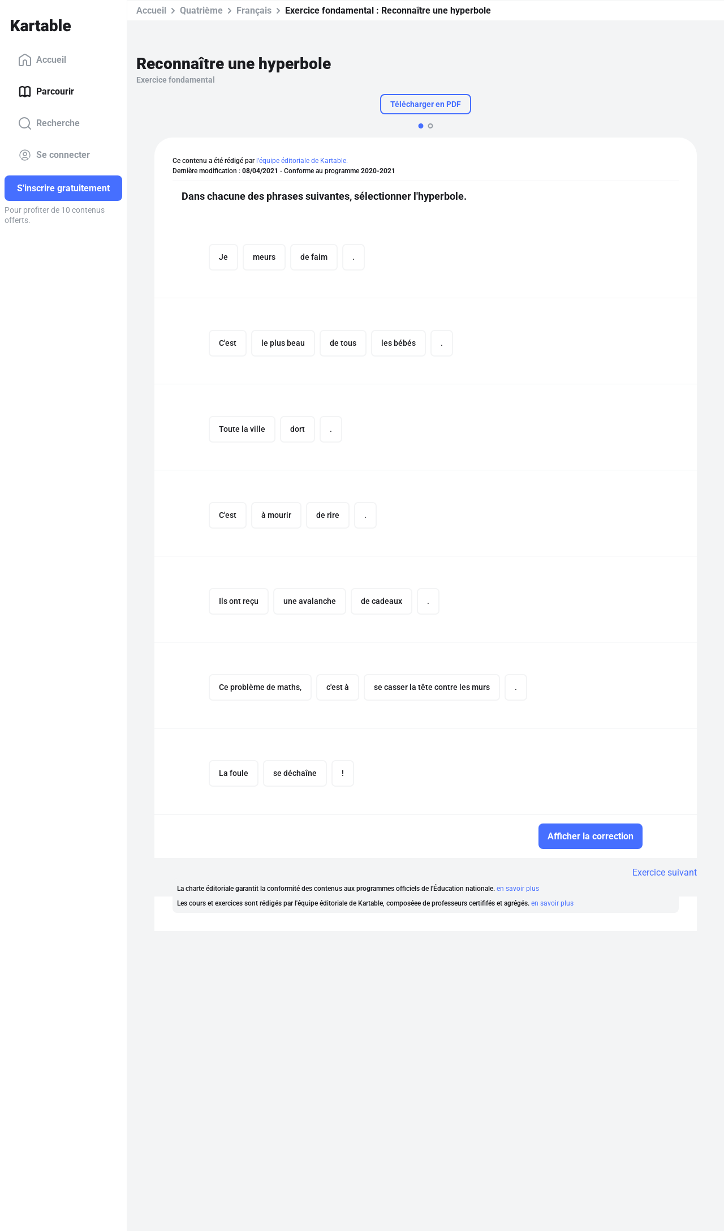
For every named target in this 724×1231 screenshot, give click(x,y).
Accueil (42, 60)
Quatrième (201, 10)
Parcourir (46, 91)
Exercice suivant (664, 872)
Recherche (49, 123)
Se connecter (54, 155)
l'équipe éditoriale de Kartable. (302, 161)
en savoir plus (518, 889)
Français (254, 10)
